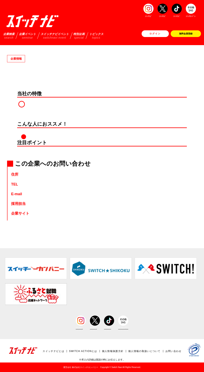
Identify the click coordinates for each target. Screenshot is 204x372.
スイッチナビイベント (55, 35)
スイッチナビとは (53, 351)
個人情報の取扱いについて (144, 351)
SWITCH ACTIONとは (83, 351)
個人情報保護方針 (112, 351)
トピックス (96, 35)
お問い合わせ (173, 351)
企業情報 (16, 58)
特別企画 (79, 35)
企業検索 (9, 35)
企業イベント (27, 35)
